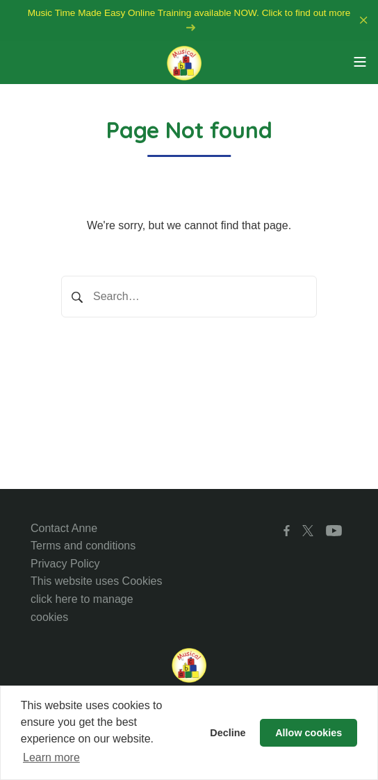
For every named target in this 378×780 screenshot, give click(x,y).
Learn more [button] (51, 757)
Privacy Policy (65, 564)
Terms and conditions (83, 545)
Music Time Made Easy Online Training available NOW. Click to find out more (189, 20)
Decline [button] (227, 732)
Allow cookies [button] (308, 732)
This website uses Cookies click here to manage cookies (96, 598)
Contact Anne (64, 528)
